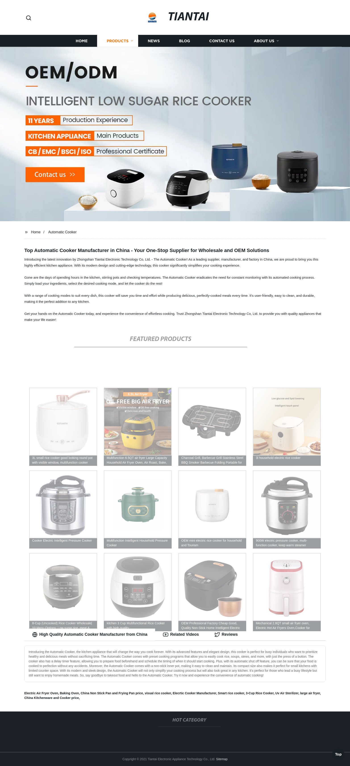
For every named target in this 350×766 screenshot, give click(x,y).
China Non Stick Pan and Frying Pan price (112, 693)
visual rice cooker (158, 693)
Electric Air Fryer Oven (41, 693)
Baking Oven (69, 693)
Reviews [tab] (226, 634)
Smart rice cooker (231, 693)
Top (338, 754)
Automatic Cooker (62, 232)
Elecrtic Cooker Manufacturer (194, 693)
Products (118, 41)
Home (82, 41)
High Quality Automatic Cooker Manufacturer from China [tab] (89, 634)
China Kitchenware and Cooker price (51, 698)
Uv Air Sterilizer (286, 693)
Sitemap (221, 759)
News (154, 41)
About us (264, 41)
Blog (184, 41)
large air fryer (310, 693)
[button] (28, 18)
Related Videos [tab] (181, 634)
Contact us (222, 41)
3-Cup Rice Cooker (259, 693)
